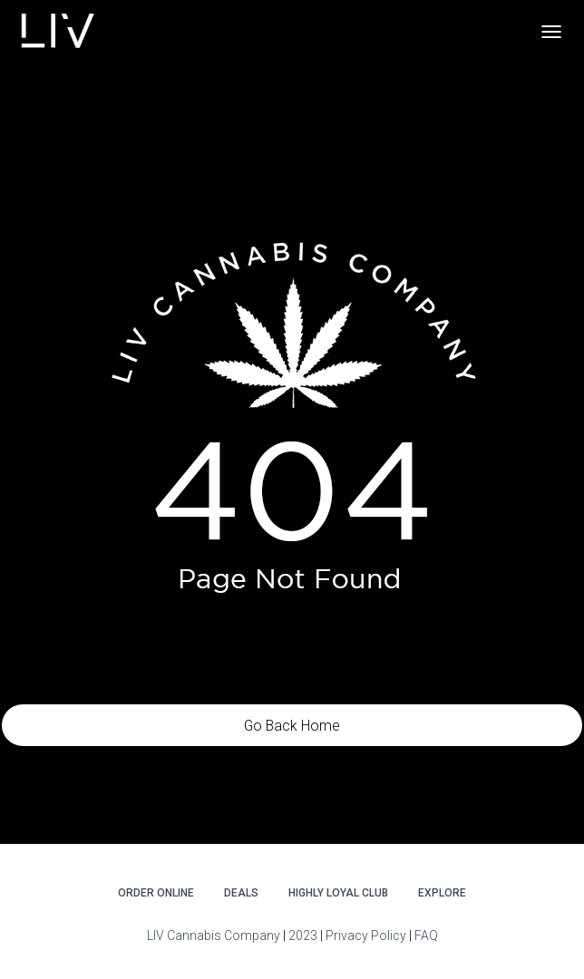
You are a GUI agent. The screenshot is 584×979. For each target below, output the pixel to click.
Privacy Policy (366, 935)
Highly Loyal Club (338, 893)
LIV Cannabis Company (215, 935)
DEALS (241, 893)
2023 (302, 935)
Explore (442, 893)
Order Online (156, 893)
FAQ (426, 935)
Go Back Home (292, 725)
